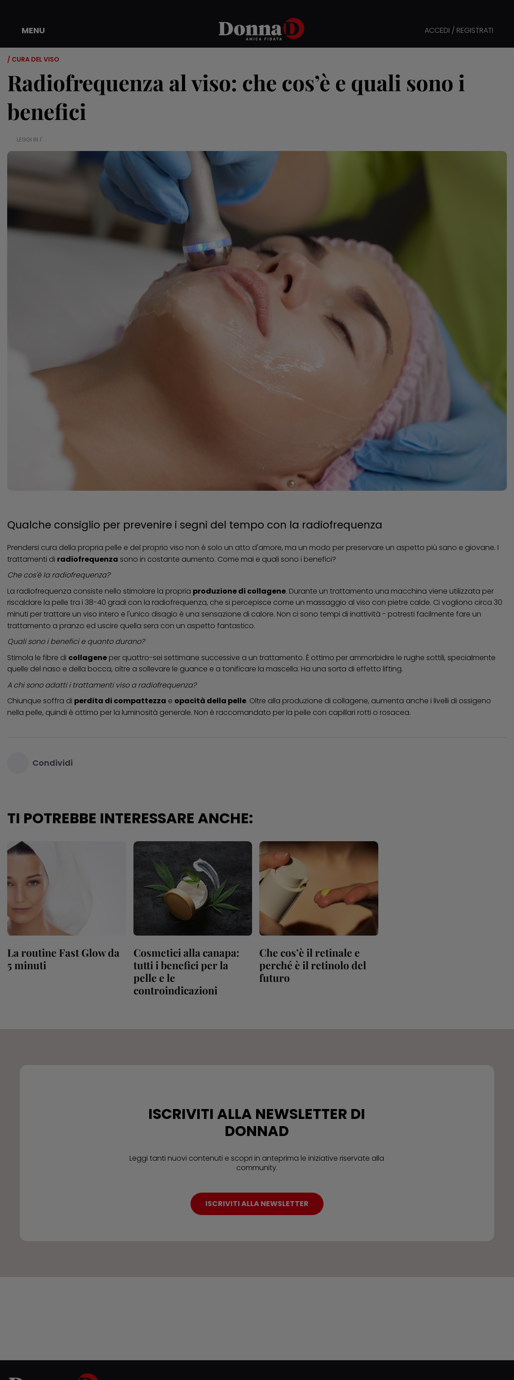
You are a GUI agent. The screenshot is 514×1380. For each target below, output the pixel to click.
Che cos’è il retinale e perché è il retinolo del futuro (312, 965)
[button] (27, 30)
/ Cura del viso (33, 59)
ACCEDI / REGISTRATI (459, 30)
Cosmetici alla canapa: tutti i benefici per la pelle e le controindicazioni (186, 971)
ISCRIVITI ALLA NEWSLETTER (257, 1203)
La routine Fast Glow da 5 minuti (63, 958)
